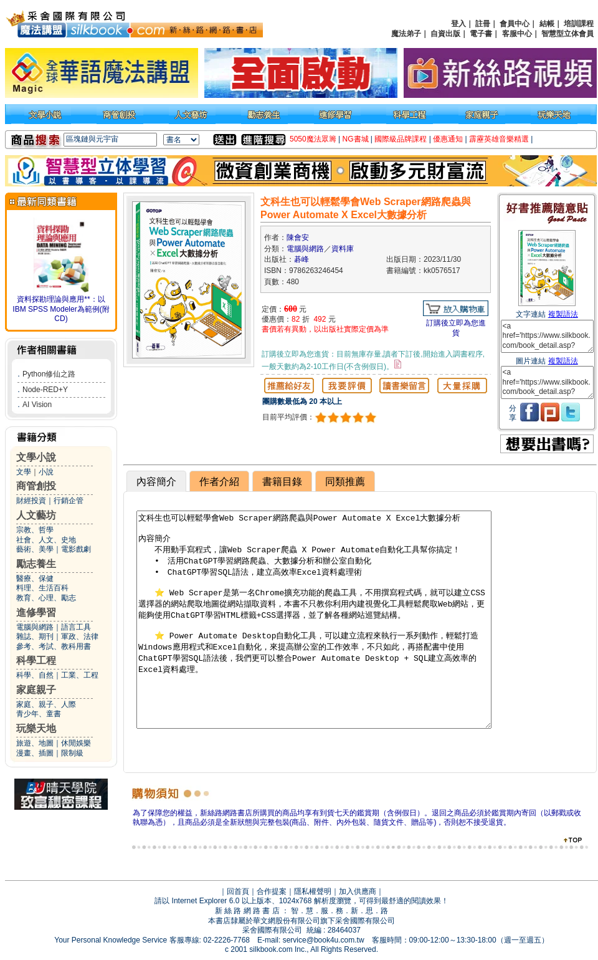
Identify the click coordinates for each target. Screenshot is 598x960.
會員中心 (514, 23)
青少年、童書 (38, 713)
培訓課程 (579, 23)
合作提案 (272, 891)
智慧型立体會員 (567, 33)
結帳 (546, 23)
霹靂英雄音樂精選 (499, 139)
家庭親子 (36, 689)
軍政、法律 (79, 636)
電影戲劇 (76, 549)
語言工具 (76, 627)
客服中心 (517, 33)
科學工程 (36, 660)
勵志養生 (36, 564)
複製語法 (563, 314)
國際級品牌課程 (400, 139)
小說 (46, 472)
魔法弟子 (406, 33)
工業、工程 (79, 675)
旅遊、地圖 (35, 743)
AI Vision (37, 404)
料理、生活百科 (42, 587)
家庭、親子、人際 (46, 704)
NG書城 (356, 139)
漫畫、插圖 (35, 753)
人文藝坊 (36, 515)
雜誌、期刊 (35, 636)
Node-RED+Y (45, 389)
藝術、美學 (35, 549)
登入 (458, 23)
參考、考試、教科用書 (53, 646)
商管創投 (36, 486)
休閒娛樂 (76, 743)
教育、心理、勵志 (46, 597)
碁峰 (301, 259)
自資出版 (445, 33)
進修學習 (36, 612)
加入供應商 (357, 891)
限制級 (72, 753)
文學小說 (36, 457)
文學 (23, 472)
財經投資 (31, 500)
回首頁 (238, 891)
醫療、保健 (35, 578)
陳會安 (298, 237)
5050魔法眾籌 (313, 139)
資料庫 (342, 248)
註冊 (482, 23)
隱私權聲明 (312, 891)
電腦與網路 (35, 627)
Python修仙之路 (48, 374)
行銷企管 (68, 500)
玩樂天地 (36, 728)
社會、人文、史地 (46, 539)
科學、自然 (35, 675)
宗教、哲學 (35, 530)
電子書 (481, 33)
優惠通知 (448, 139)
